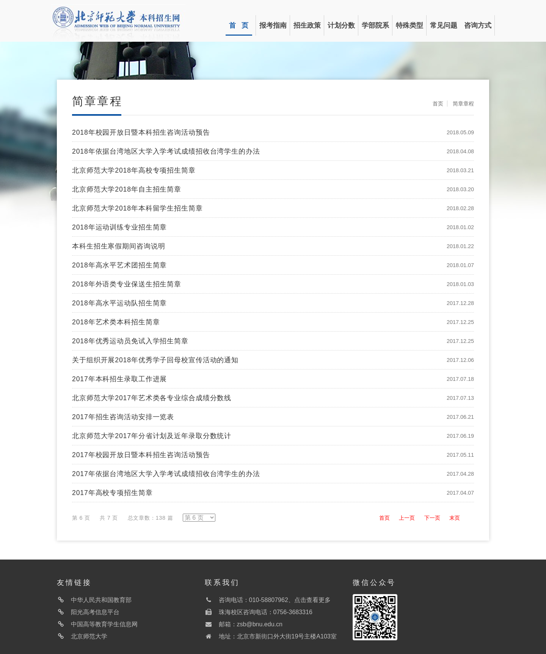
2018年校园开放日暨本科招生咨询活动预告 (141, 132)
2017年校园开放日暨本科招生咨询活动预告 (141, 455)
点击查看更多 (312, 600)
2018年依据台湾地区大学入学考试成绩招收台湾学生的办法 (166, 151)
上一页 (407, 518)
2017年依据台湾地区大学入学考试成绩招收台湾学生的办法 (166, 474)
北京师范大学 (89, 636)
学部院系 (375, 25)
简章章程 (463, 104)
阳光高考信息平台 (95, 612)
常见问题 (443, 25)
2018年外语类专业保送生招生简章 (126, 284)
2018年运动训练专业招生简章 (119, 227)
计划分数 (341, 25)
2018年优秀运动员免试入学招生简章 (130, 341)
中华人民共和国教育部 (101, 600)
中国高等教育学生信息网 (104, 624)
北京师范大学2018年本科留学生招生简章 (137, 208)
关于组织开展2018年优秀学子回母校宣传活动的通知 (155, 360)
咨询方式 (477, 25)
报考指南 (273, 25)
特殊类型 (409, 25)
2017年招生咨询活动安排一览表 (123, 417)
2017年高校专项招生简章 (112, 493)
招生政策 (307, 25)
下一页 (432, 518)
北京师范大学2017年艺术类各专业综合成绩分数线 (151, 398)
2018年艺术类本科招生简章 (116, 322)
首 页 (238, 25)
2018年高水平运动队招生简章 (119, 303)
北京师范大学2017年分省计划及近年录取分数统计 (151, 436)
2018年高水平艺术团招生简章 (119, 265)
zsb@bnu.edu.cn (259, 624)
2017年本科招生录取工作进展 (119, 379)
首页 (438, 104)
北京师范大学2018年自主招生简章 (126, 189)
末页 (454, 518)
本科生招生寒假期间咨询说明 (118, 246)
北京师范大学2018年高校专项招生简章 (134, 170)
